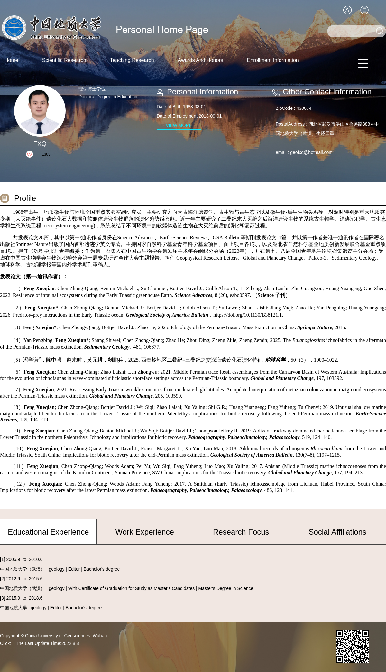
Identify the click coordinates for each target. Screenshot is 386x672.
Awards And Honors (200, 60)
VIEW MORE (179, 125)
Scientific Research (64, 60)
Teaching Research (132, 60)
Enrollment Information (273, 60)
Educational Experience (48, 531)
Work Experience (144, 531)
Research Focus (241, 531)
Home (11, 60)
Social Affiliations (337, 531)
